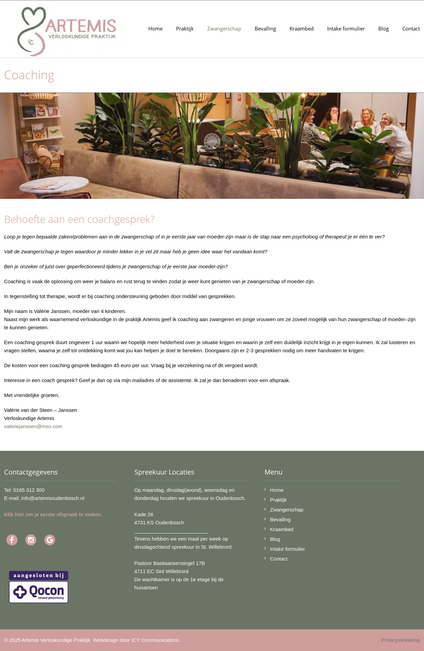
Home (155, 28)
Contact (411, 28)
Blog (383, 28)
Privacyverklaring (400, 640)
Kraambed (302, 28)
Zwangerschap (224, 28)
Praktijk (185, 28)
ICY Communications (155, 640)
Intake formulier (346, 28)
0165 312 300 (29, 490)
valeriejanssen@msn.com (33, 426)
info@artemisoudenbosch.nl (52, 498)
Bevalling (265, 28)
